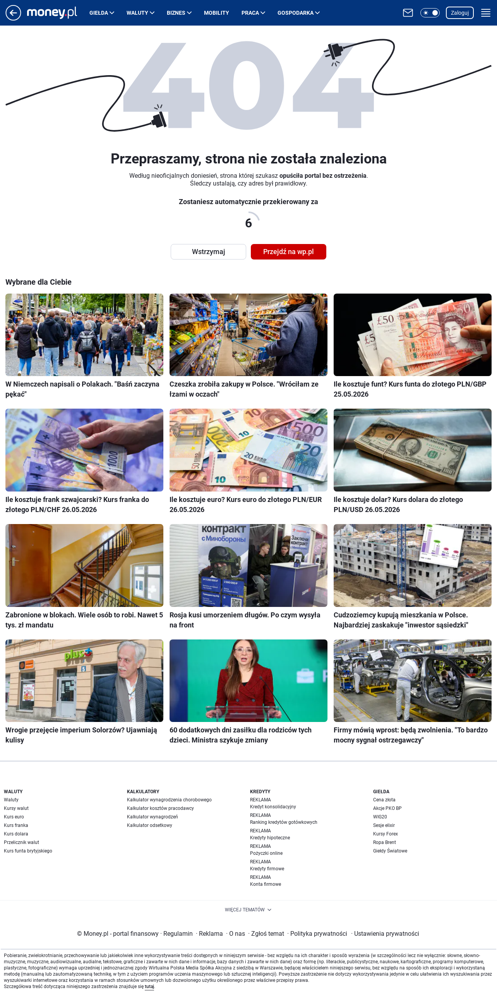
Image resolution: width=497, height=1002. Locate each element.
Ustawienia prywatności (385, 933)
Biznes (176, 13)
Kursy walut (16, 808)
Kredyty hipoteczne (270, 837)
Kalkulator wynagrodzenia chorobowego (169, 800)
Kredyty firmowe (267, 868)
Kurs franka (16, 825)
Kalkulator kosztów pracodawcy (160, 808)
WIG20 (380, 817)
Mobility (216, 13)
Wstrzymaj (208, 251)
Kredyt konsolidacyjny (273, 807)
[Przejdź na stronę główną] (13, 18)
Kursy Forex (385, 834)
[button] (430, 12)
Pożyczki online (266, 853)
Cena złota (384, 800)
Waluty (137, 13)
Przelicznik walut (21, 842)
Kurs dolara (16, 834)
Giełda (98, 13)
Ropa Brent (384, 842)
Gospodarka (296, 13)
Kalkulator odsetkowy (149, 825)
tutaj (149, 986)
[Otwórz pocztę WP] (408, 13)
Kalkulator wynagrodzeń (152, 817)
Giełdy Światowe (390, 851)
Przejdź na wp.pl (288, 251)
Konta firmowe (265, 884)
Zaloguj (460, 13)
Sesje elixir (384, 825)
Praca (250, 13)
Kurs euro (14, 817)
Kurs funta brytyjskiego (28, 851)
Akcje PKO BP (387, 808)
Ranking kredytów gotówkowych (283, 822)
